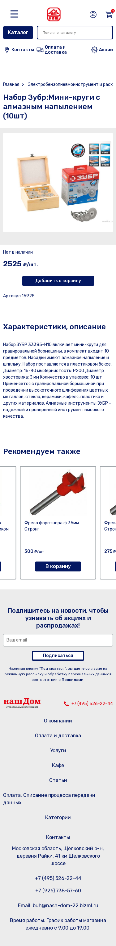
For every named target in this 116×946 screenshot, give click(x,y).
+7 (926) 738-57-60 (58, 891)
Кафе (58, 765)
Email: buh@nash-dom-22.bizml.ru (58, 905)
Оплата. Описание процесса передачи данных (49, 799)
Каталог (18, 32)
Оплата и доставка (58, 736)
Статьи (58, 780)
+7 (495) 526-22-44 (92, 703)
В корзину (58, 566)
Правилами (73, 679)
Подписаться (58, 655)
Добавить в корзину (58, 280)
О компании (58, 721)
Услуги (58, 750)
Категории (58, 817)
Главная (11, 84)
